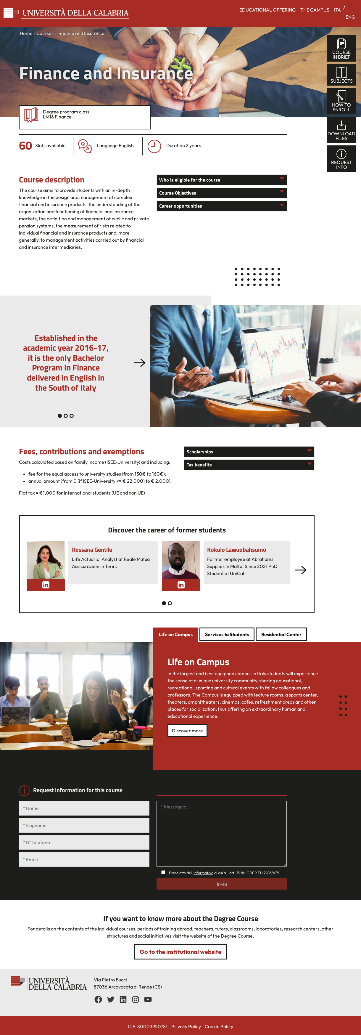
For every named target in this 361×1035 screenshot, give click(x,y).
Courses (45, 33)
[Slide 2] (72, 416)
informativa (203, 872)
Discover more (187, 731)
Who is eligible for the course (189, 179)
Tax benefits (199, 464)
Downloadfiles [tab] (341, 130)
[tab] (175, 635)
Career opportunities (180, 205)
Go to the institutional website (180, 951)
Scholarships (200, 451)
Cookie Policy (219, 1026)
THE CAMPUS (314, 10)
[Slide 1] (66, 416)
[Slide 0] (60, 416)
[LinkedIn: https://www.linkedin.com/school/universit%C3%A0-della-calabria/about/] (123, 999)
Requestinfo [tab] (341, 159)
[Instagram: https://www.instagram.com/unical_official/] (135, 999)
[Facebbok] (98, 999)
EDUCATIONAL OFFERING (267, 10)
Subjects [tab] (342, 75)
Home (26, 33)
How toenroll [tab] (341, 101)
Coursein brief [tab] (341, 49)
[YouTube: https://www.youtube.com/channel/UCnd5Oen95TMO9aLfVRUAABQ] (148, 999)
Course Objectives (177, 192)
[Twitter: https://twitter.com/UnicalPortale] (110, 999)
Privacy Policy (186, 1026)
